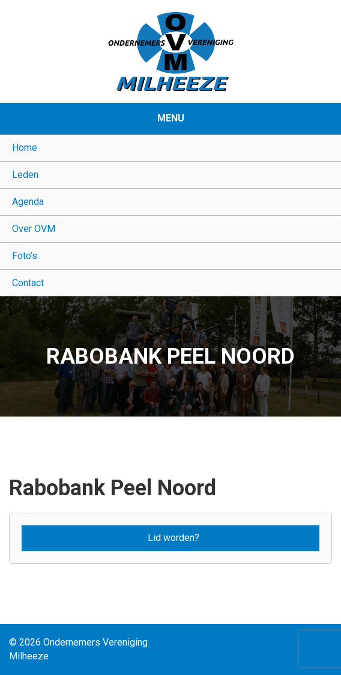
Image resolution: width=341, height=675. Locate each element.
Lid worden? (173, 537)
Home (24, 147)
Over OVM (33, 228)
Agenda (28, 201)
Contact (28, 283)
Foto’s (24, 255)
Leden (25, 174)
